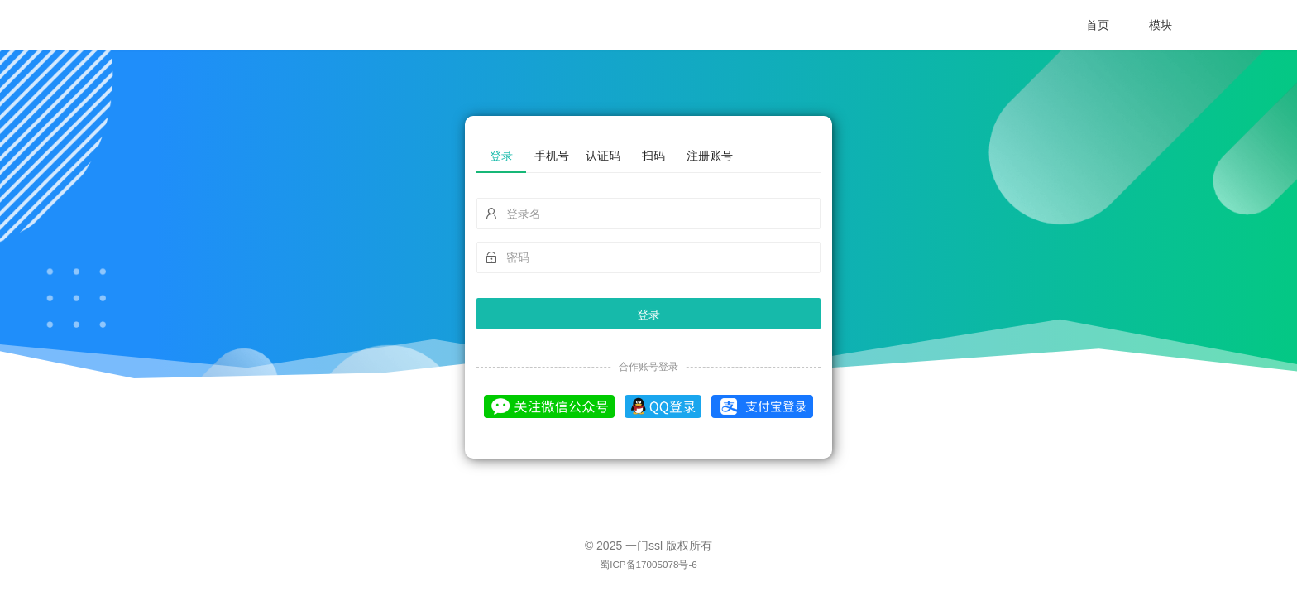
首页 (1097, 24)
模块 (1160, 24)
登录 (648, 314)
